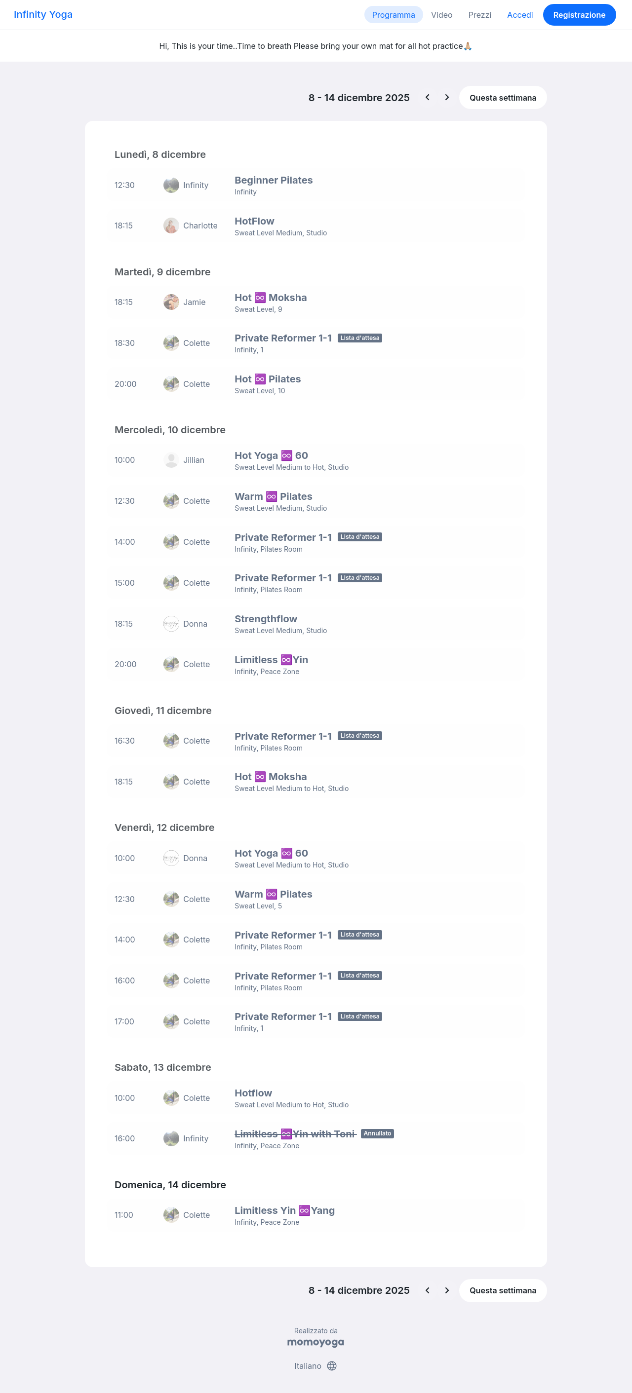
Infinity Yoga (43, 14)
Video (442, 15)
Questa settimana (503, 98)
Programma (393, 15)
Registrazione (579, 15)
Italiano (315, 1348)
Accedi (520, 15)
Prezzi (480, 15)
